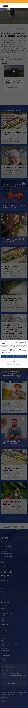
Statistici (13, 350)
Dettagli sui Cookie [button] (14, 365)
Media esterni (5, 352)
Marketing (22, 350)
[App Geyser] (11, 1)
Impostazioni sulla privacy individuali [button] (14, 364)
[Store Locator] (18, 1)
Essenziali (4, 350)
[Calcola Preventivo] (4, 1)
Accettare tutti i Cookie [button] (14, 357)
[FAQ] (24, 1)
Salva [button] (14, 361)
